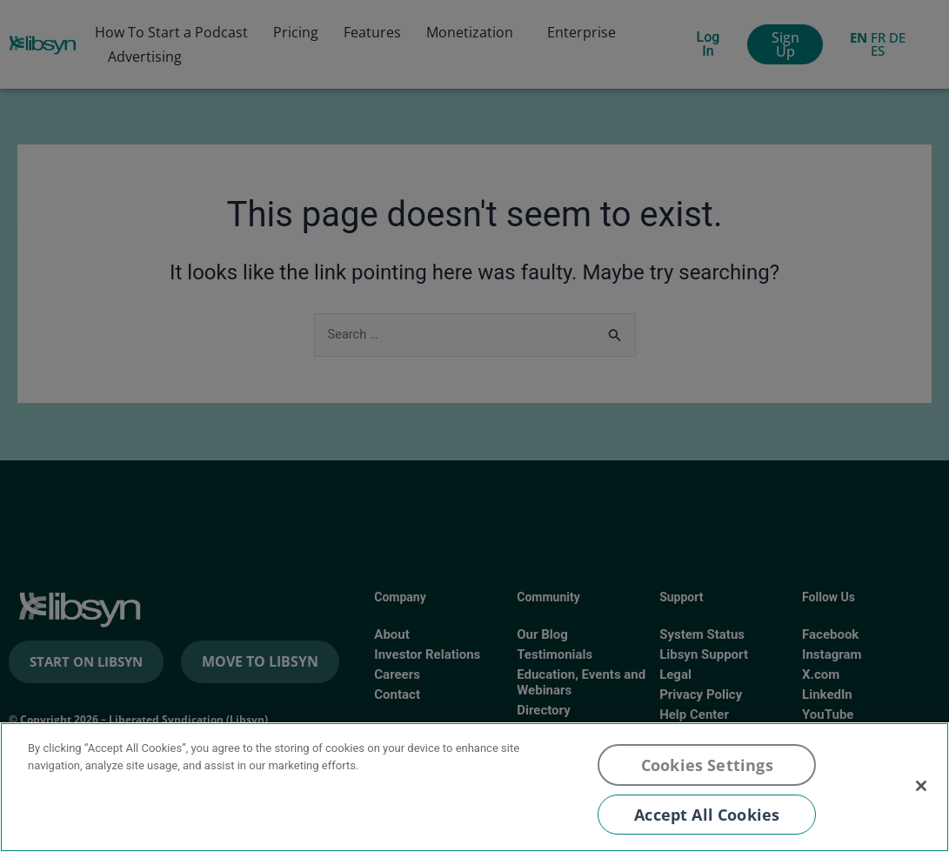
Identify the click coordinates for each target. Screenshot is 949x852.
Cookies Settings (707, 765)
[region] (474, 787)
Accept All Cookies (706, 814)
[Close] (921, 786)
